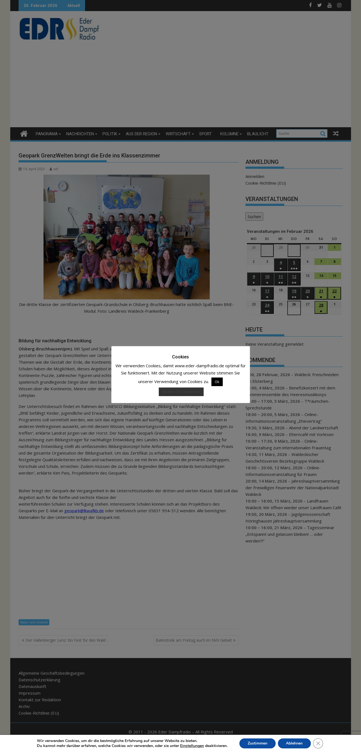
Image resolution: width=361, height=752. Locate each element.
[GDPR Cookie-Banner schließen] (318, 743)
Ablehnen (294, 743)
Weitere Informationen (181, 391)
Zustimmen (257, 743)
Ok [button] (217, 381)
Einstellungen (192, 745)
